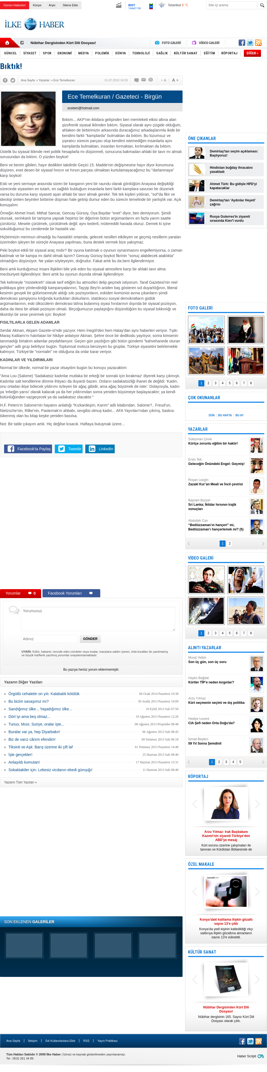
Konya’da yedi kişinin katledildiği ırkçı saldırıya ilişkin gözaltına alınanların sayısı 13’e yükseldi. (226, 928)
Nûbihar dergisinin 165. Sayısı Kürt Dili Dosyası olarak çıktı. (226, 1014)
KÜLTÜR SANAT (202, 952)
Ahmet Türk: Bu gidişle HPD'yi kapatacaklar (233, 186)
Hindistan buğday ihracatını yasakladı (231, 170)
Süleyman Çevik (218, 441)
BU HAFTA (225, 415)
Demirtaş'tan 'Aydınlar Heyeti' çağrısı (233, 202)
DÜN (212, 415)
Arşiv (52, 5)
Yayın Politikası (107, 1040)
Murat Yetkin (218, 660)
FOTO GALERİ (200, 308)
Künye (37, 5)
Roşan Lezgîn (218, 482)
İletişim (32, 1040)
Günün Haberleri (15, 5)
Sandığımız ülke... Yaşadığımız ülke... (40, 709)
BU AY (239, 415)
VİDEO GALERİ (200, 558)
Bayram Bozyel (218, 504)
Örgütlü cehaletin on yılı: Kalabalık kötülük (44, 694)
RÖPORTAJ (198, 776)
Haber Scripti (246, 1056)
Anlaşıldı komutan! (24, 762)
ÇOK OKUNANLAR (204, 397)
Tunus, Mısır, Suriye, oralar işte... (36, 724)
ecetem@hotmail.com (83, 108)
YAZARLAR (198, 429)
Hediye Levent (218, 721)
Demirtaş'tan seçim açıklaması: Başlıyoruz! (234, 153)
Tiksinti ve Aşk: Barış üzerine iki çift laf (40, 747)
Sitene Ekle (70, 5)
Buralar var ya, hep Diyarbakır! (34, 732)
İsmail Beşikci (218, 741)
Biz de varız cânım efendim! (32, 739)
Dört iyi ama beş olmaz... (29, 716)
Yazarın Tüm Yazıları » (20, 782)
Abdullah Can (218, 525)
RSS (86, 1040)
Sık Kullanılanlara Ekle (60, 1040)
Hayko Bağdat (218, 680)
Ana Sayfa (13, 1040)
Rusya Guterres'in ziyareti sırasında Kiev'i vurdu (230, 219)
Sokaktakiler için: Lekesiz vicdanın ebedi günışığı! (50, 770)
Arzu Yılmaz (218, 700)
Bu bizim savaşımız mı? (28, 701)
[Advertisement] (61, 524)
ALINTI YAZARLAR (204, 647)
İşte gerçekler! (20, 754)
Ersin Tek (218, 462)
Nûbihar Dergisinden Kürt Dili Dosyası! (63, 43)
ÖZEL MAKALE (201, 864)
